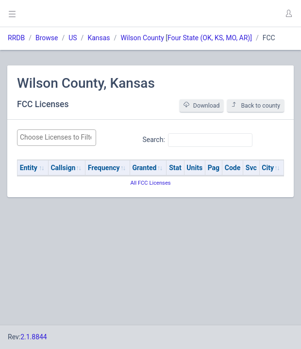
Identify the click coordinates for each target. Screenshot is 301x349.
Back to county (255, 105)
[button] (288, 13)
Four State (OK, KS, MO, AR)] (209, 38)
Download (202, 105)
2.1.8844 (33, 337)
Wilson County (142, 38)
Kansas (98, 38)
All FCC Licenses (150, 183)
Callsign (62, 168)
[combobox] (56, 137)
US (72, 38)
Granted (144, 168)
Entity (28, 168)
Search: (197, 140)
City (268, 168)
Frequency (104, 168)
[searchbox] (56, 137)
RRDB (16, 38)
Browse (46, 38)
